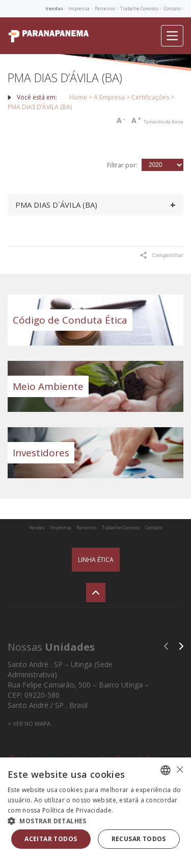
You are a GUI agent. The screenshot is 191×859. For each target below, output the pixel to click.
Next (181, 646)
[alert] (95, 808)
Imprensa (79, 8)
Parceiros (105, 8)
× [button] (179, 769)
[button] (95, 820)
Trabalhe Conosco (139, 8)
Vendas (54, 8)
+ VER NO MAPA (29, 723)
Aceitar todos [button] (50, 839)
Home (78, 97)
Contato (172, 8)
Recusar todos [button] (139, 839)
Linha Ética (96, 559)
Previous (166, 646)
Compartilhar (161, 255)
